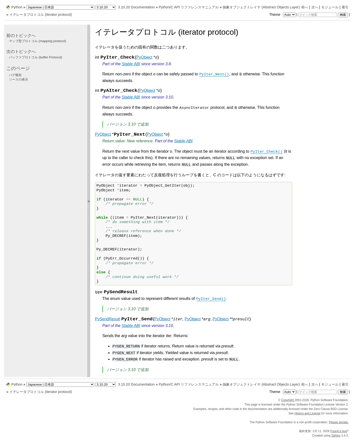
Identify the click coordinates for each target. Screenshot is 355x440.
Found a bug (338, 431)
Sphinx (335, 435)
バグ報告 (15, 75)
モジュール (329, 7)
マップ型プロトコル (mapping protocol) (37, 41)
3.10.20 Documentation (136, 7)
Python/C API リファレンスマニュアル (189, 7)
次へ (314, 7)
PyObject (144, 57)
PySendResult (107, 319)
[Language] (60, 7)
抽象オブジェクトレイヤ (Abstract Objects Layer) (261, 7)
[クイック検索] (318, 15)
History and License (307, 413)
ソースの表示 (18, 79)
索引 (345, 7)
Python (16, 7)
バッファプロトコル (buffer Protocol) (35, 57)
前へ (304, 7)
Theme (282, 14)
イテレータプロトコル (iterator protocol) (40, 14)
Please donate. (339, 422)
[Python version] (105, 7)
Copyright (288, 400)
